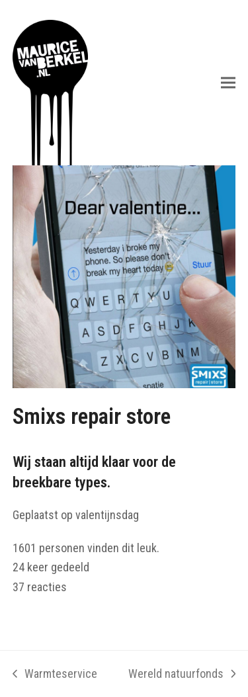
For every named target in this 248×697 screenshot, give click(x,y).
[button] (228, 82)
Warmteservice (55, 675)
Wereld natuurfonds (181, 675)
